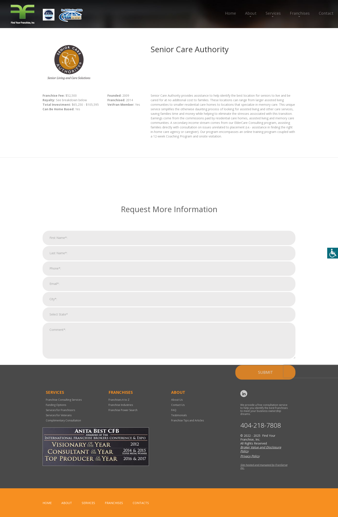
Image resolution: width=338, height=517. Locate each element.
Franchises (300, 13)
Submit (265, 431)
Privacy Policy (250, 456)
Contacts (141, 503)
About (251, 13)
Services (273, 13)
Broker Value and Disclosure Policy (260, 449)
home (47, 503)
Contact (326, 13)
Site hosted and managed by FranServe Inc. (263, 466)
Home (230, 13)
